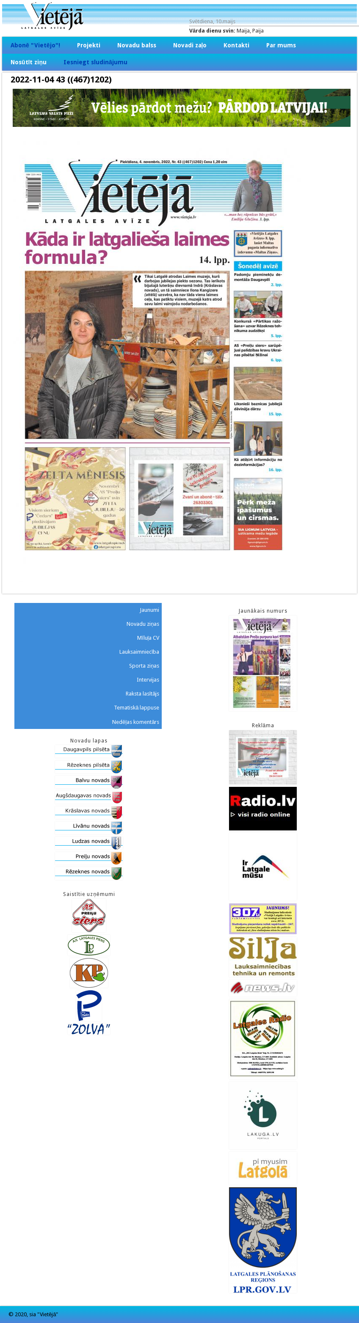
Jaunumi (149, 610)
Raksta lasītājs (143, 693)
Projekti (88, 45)
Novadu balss (136, 45)
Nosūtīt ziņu (29, 62)
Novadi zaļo (190, 45)
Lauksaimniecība (139, 652)
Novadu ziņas (143, 624)
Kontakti (236, 45)
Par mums (281, 45)
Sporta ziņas (144, 666)
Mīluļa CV (148, 638)
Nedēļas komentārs (135, 722)
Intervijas (148, 680)
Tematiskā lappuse (136, 707)
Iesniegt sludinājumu (95, 62)
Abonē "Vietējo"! (35, 45)
